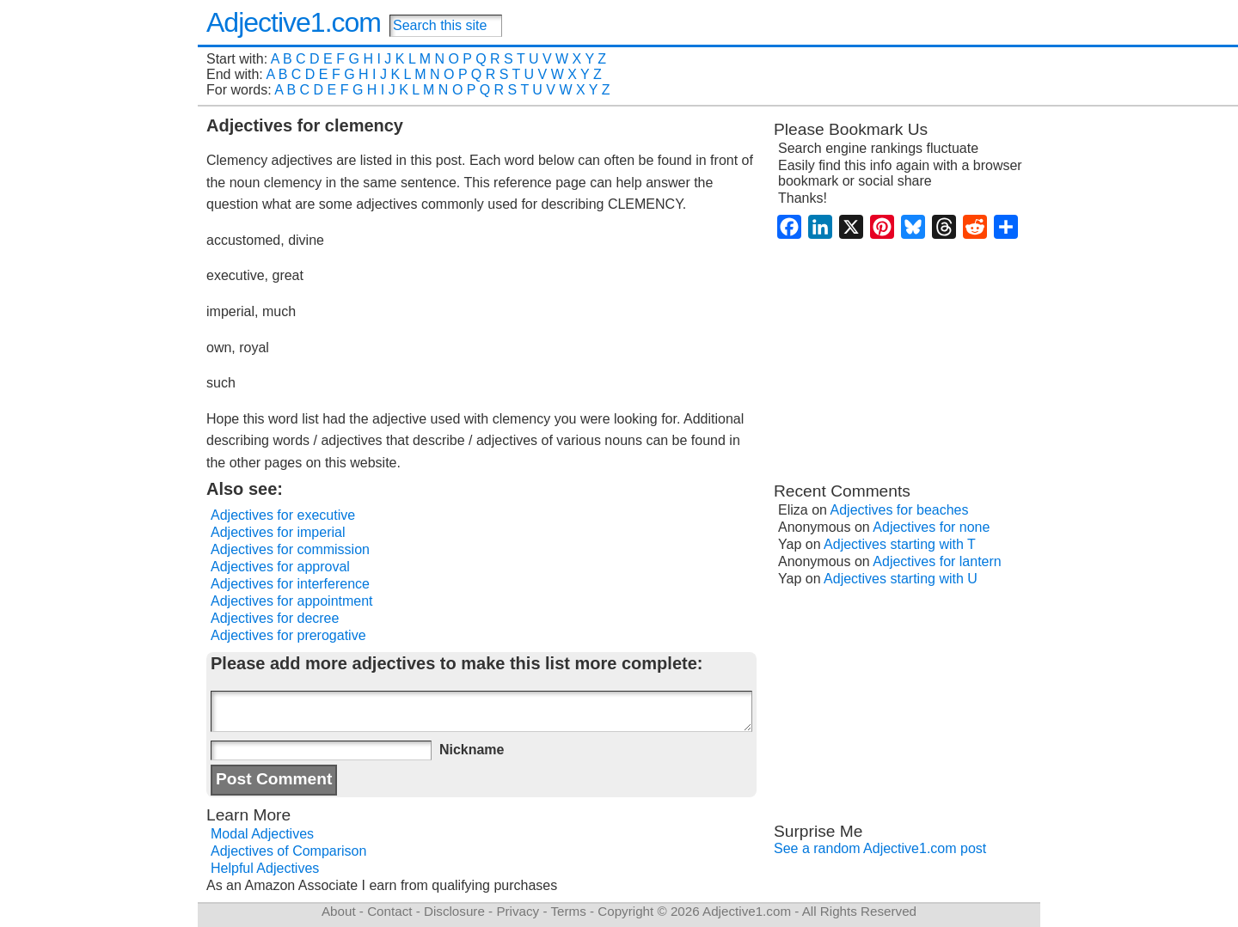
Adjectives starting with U (901, 578)
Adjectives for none (931, 527)
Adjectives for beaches (899, 510)
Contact (389, 911)
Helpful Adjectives (265, 868)
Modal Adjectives (262, 833)
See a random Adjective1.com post (880, 848)
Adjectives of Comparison (288, 851)
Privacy (517, 911)
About (339, 911)
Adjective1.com (293, 22)
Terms (567, 911)
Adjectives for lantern (937, 561)
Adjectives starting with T (900, 544)
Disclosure (454, 911)
